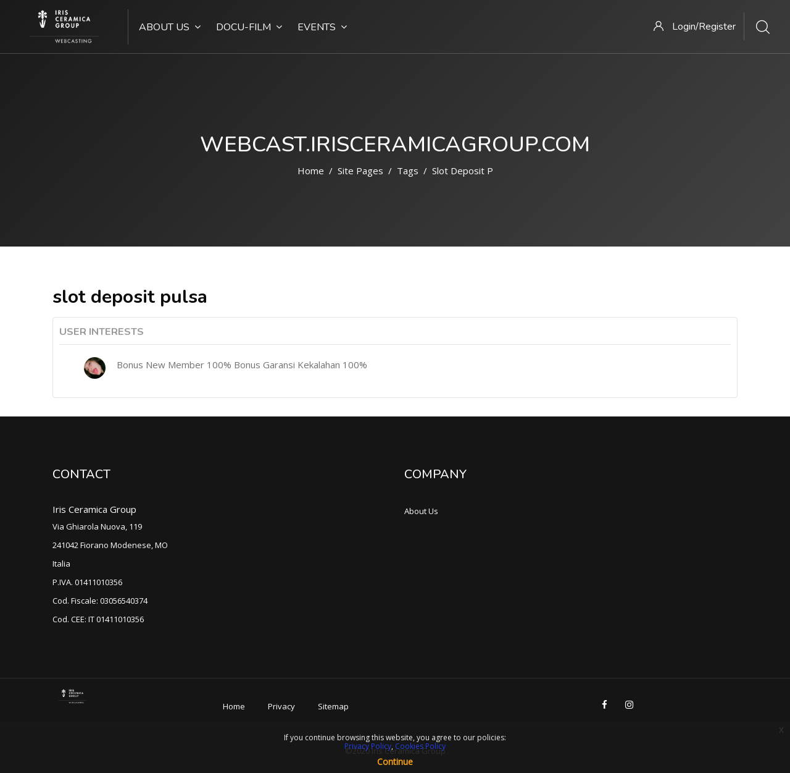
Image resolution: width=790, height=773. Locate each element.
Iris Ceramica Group (94, 509)
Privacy (281, 706)
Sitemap (333, 706)
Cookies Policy (420, 746)
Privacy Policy (367, 746)
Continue (395, 761)
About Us (170, 27)
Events (322, 27)
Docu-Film (249, 27)
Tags (407, 170)
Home (310, 170)
